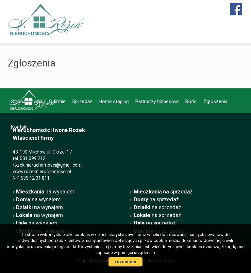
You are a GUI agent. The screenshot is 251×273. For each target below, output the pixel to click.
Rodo (191, 101)
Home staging (114, 101)
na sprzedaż (163, 191)
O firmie (57, 101)
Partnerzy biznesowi (157, 101)
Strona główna (26, 101)
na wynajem (45, 191)
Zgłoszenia (215, 101)
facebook (236, 9)
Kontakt (19, 127)
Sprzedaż (82, 101)
